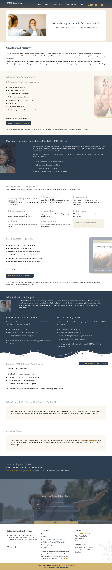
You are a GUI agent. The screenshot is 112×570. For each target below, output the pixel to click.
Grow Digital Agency (62, 567)
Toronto (83, 440)
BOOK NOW (63, 558)
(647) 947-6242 (85, 534)
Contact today (20, 471)
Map (76, 540)
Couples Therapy (70, 4)
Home (40, 4)
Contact (81, 4)
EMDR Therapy (57, 4)
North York (92, 440)
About (47, 4)
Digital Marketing (49, 567)
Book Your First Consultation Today (84, 225)
